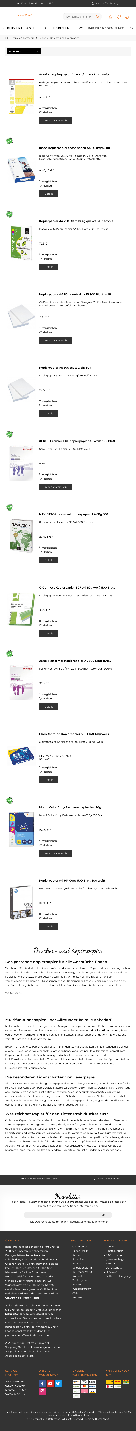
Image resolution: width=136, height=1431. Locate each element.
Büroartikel (68, 1149)
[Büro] (79, 28)
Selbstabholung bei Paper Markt (82, 1269)
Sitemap (111, 1263)
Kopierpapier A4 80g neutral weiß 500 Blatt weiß (75, 294)
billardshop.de (22, 1351)
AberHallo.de (13, 1355)
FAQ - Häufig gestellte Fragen (116, 1257)
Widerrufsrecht (81, 1288)
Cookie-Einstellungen (114, 1248)
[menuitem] (127, 16)
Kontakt (77, 1276)
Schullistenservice (17, 1314)
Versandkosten (62, 1412)
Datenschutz (114, 1267)
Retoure (77, 1255)
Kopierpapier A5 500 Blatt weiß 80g (65, 367)
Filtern (15, 51)
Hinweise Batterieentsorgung (118, 1274)
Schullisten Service (79, 1261)
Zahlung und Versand (80, 1282)
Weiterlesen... (13, 992)
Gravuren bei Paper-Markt (80, 1248)
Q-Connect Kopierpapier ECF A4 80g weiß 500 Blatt (77, 587)
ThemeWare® (102, 1419)
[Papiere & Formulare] (106, 28)
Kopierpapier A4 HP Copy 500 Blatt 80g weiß (72, 880)
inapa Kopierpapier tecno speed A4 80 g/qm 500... (75, 148)
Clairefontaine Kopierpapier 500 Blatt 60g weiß (74, 734)
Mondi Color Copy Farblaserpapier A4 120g (70, 807)
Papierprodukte (35, 1149)
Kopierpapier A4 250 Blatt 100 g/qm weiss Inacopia (76, 221)
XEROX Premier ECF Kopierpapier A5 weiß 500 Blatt (77, 441)
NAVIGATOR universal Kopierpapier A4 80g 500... (74, 514)
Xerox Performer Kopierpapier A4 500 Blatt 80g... (75, 660)
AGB (75, 1293)
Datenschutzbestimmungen (51, 1221)
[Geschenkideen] (56, 28)
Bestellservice (45, 1314)
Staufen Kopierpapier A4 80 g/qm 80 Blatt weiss (74, 74)
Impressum (79, 1297)
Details (48, 193)
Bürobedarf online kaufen (34, 968)
